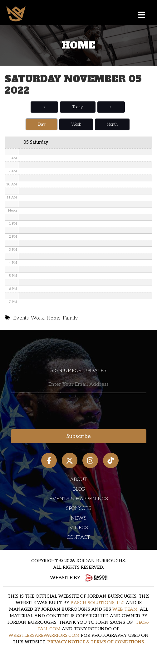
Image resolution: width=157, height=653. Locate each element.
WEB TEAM (125, 609)
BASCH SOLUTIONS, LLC (98, 602)
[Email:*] (78, 384)
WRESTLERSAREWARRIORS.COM (44, 635)
